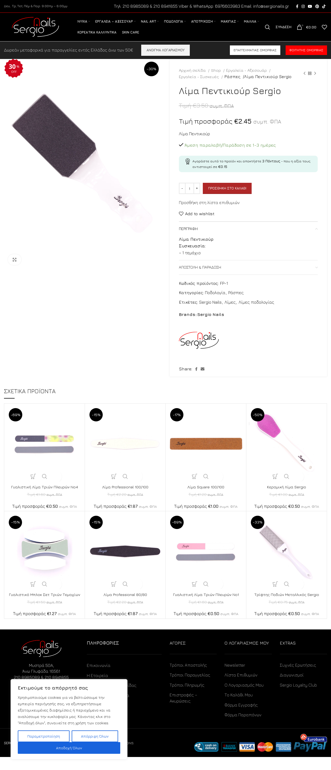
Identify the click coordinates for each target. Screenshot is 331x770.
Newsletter (235, 677)
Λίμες (230, 309)
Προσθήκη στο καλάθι (227, 195)
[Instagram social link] (303, 6)
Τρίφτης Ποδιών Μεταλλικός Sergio (287, 601)
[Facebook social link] (297, 6)
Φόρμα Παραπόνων (243, 727)
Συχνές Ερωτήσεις (298, 677)
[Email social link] (202, 376)
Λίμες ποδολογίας (256, 309)
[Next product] (315, 80)
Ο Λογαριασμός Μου (244, 697)
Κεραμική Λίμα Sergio (286, 493)
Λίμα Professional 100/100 (125, 493)
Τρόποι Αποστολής (188, 677)
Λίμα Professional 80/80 (125, 601)
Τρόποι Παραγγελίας (190, 688)
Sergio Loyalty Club (298, 697)
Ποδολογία (215, 299)
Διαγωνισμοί (292, 688)
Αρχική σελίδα (193, 77)
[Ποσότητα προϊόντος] (190, 195)
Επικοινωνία (98, 678)
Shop (216, 77)
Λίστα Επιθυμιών (241, 688)
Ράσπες (232, 83)
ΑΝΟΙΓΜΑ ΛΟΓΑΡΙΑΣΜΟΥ (165, 57)
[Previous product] (304, 80)
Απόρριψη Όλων (95, 736)
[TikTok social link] (324, 6)
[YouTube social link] (310, 6)
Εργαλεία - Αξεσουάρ (247, 77)
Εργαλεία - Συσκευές (199, 83)
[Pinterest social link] (317, 6)
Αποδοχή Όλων (69, 748)
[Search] (267, 31)
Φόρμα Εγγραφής (241, 717)
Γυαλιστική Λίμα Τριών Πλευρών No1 (206, 601)
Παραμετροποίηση (43, 736)
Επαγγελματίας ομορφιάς (255, 57)
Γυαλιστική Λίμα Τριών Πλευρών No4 (44, 493)
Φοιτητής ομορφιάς (306, 57)
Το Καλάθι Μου (239, 707)
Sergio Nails (210, 309)
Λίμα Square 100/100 (206, 493)
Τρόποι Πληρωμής (187, 697)
